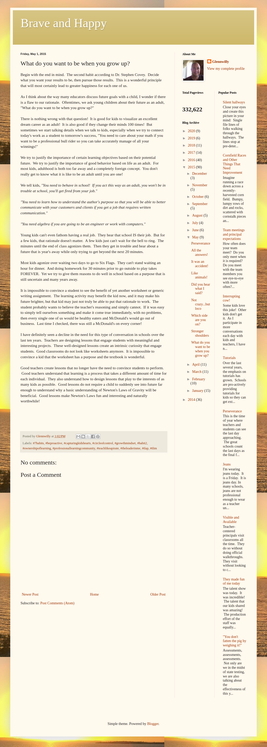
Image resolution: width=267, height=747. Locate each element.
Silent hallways (234, 102)
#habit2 (142, 443)
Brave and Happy (64, 23)
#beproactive (53, 443)
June (195, 230)
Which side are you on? (199, 320)
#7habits (38, 443)
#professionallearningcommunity (74, 448)
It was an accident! (199, 264)
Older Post (158, 594)
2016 (192, 160)
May (195, 237)
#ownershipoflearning (37, 448)
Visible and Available (231, 520)
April (196, 364)
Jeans (227, 464)
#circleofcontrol (102, 443)
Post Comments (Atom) (57, 603)
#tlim (153, 448)
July (195, 223)
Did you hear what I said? (200, 289)
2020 (192, 131)
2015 (192, 167)
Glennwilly (220, 62)
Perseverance (200, 243)
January (198, 391)
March (197, 372)
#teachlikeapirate (108, 448)
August (197, 215)
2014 (192, 400)
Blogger (152, 724)
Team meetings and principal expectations (234, 234)
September (199, 204)
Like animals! (199, 275)
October (198, 197)
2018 (192, 145)
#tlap (145, 448)
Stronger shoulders (200, 333)
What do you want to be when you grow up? (200, 349)
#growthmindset (125, 443)
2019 (192, 138)
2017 (192, 152)
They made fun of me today (234, 581)
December (199, 174)
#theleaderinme (130, 448)
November (199, 185)
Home (94, 594)
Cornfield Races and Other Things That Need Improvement (234, 163)
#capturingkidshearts (77, 443)
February (198, 379)
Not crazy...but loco (200, 304)
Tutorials (229, 358)
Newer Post (30, 594)
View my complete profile (226, 69)
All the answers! (199, 252)
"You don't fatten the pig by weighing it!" (234, 641)
